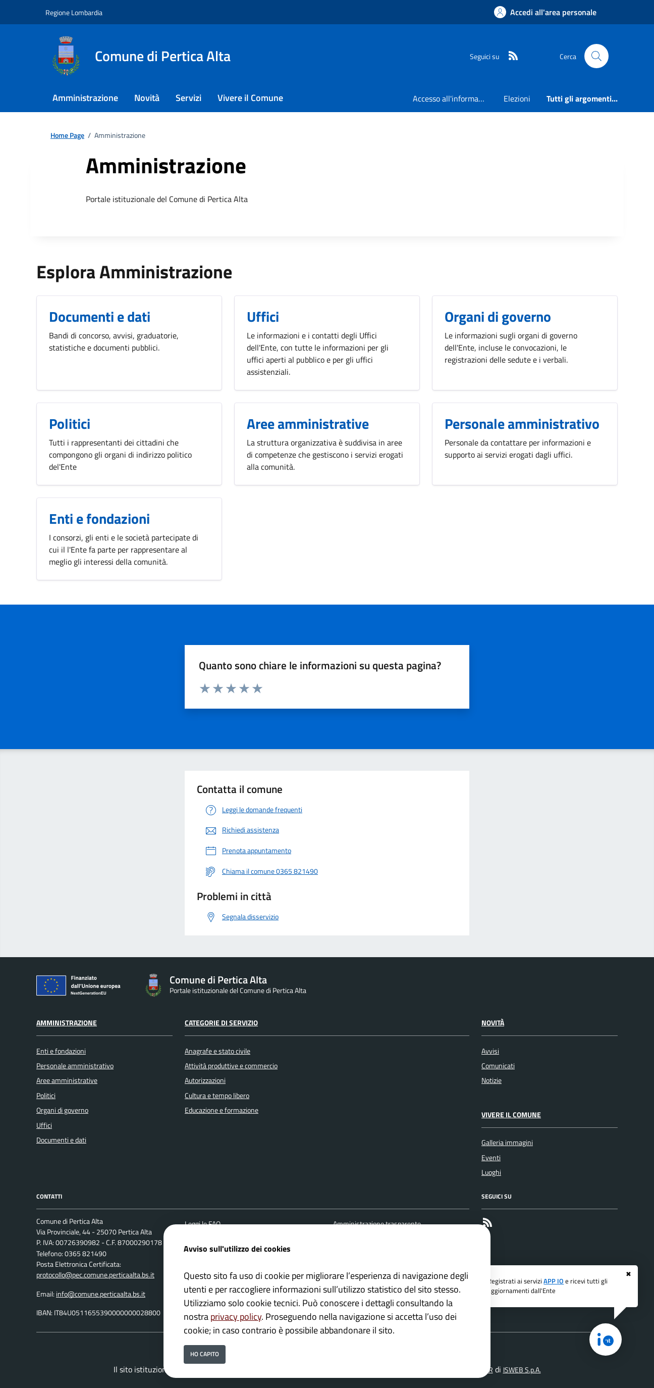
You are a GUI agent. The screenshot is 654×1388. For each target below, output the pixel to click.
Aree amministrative (66, 1080)
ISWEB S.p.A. (522, 1369)
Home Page (67, 135)
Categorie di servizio (221, 1022)
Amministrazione (66, 1022)
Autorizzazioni (205, 1080)
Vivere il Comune (511, 1114)
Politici (46, 1095)
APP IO (553, 1281)
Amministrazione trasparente (377, 1223)
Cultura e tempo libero (217, 1095)
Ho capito (204, 1354)
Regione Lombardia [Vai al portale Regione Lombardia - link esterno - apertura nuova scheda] (73, 12)
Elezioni (517, 98)
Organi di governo (62, 1110)
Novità (492, 1022)
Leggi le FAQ (203, 1223)
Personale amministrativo (75, 1065)
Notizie (491, 1080)
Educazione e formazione (221, 1110)
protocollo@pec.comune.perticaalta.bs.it (95, 1274)
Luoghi (491, 1172)
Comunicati (498, 1065)
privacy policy (235, 1316)
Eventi (491, 1157)
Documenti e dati (61, 1140)
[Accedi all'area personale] (545, 12)
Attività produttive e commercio (231, 1065)
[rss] (509, 56)
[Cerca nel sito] (596, 56)
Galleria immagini (507, 1142)
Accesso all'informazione (454, 98)
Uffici (44, 1125)
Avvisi (490, 1051)
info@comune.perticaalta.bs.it (100, 1294)
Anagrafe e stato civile (217, 1051)
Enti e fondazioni (61, 1051)
